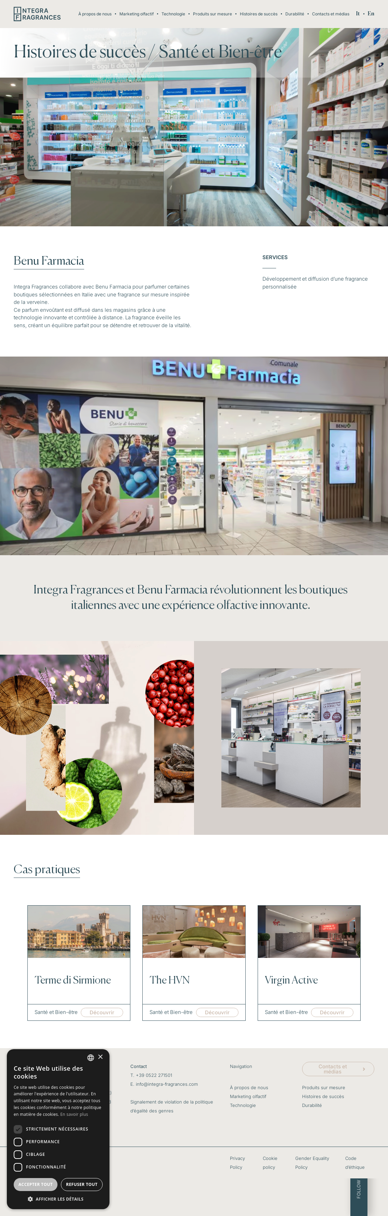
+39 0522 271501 (154, 1075)
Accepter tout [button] (35, 1184)
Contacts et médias (330, 13)
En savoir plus (74, 1114)
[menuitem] (358, 14)
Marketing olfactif (136, 13)
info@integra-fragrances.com (167, 1084)
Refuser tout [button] (82, 1184)
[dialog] (58, 1129)
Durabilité (294, 13)
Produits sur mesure (212, 13)
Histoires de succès (258, 13)
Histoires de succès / (84, 52)
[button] (58, 1198)
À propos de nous (95, 13)
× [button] (100, 1057)
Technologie (173, 13)
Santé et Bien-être (220, 52)
